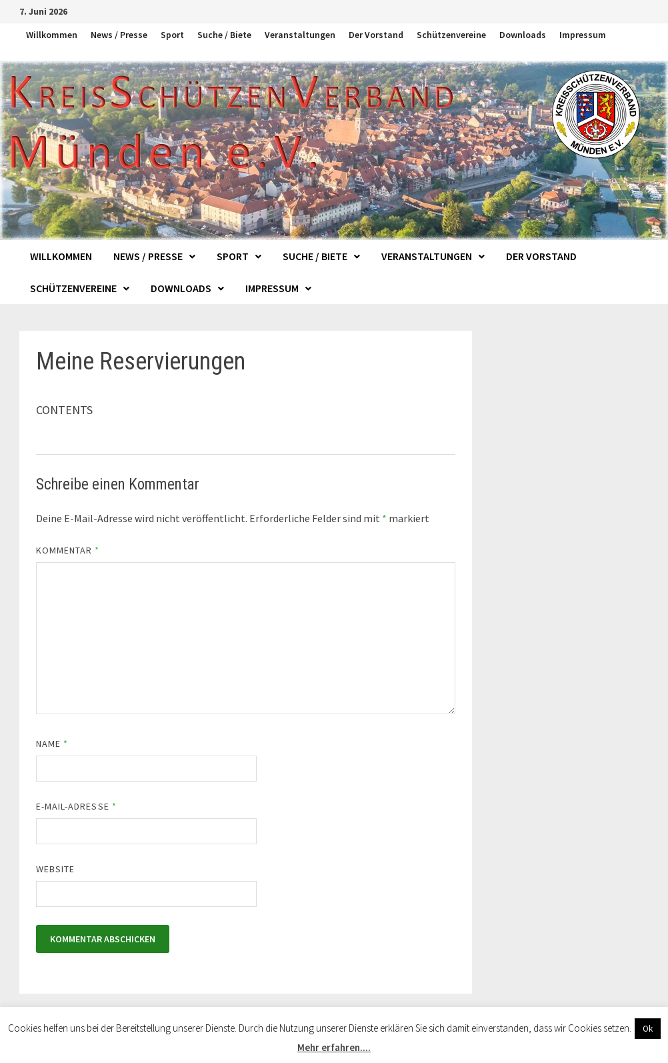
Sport (172, 35)
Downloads (522, 35)
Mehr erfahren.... (334, 1047)
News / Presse (119, 35)
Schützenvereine (451, 35)
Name (52, 744)
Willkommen (51, 35)
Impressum (582, 35)
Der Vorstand (376, 35)
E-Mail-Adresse (76, 806)
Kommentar (68, 550)
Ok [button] (648, 1028)
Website (55, 869)
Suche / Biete (224, 35)
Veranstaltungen (300, 35)
